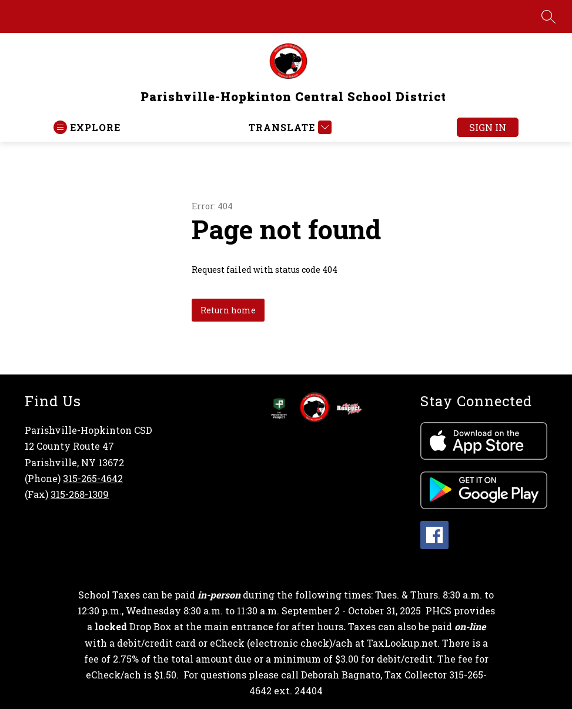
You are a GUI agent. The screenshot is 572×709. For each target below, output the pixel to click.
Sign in (487, 127)
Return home (228, 310)
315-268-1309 (80, 494)
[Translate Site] (289, 127)
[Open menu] (87, 127)
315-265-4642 (93, 478)
